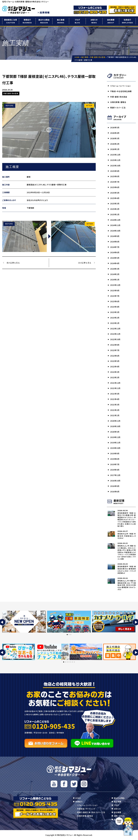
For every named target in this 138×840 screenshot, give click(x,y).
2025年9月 (114, 171)
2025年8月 (114, 176)
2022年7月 (114, 350)
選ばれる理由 (44, 21)
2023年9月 (114, 290)
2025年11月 (115, 160)
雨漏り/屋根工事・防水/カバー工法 (91, 812)
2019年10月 (115, 448)
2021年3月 (114, 404)
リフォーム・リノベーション (120, 86)
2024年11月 (115, 225)
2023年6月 (114, 301)
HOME (78, 798)
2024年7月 (114, 247)
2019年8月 (114, 459)
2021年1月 (114, 415)
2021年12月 (115, 383)
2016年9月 (114, 486)
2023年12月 (115, 285)
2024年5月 (114, 258)
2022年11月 (115, 334)
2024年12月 (115, 220)
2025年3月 (114, 203)
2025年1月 (114, 214)
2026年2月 (114, 144)
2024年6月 (114, 252)
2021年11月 (115, 388)
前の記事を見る (13, 262)
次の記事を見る (84, 262)
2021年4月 (114, 399)
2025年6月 (114, 187)
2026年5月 (114, 127)
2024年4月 (114, 263)
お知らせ (94, 21)
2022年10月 (115, 339)
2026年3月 (114, 138)
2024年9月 (114, 236)
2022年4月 (114, 366)
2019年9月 (114, 453)
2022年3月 (114, 372)
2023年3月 (114, 312)
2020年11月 (115, 420)
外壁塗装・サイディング (86, 808)
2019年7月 (114, 464)
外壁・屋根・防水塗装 (118, 96)
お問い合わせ (119, 816)
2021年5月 (114, 393)
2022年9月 (114, 344)
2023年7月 (114, 296)
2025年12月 (115, 154)
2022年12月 (115, 328)
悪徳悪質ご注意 (10, 21)
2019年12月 (115, 437)
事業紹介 (27, 21)
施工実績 (60, 21)
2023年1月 (114, 323)
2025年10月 (115, 165)
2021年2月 (114, 410)
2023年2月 (114, 317)
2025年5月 (114, 192)
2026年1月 (114, 149)
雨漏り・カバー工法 (118, 107)
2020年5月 (114, 431)
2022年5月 (114, 361)
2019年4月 (114, 469)
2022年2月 (114, 377)
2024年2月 (114, 274)
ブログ (77, 21)
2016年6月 (114, 491)
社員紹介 (127, 21)
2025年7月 (114, 181)
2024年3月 (114, 268)
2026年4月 (114, 133)
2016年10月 (115, 480)
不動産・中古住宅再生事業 (121, 91)
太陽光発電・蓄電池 (118, 102)
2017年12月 (115, 475)
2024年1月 (114, 279)
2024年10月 (115, 230)
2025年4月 (114, 198)
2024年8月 (114, 241)
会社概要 (110, 21)
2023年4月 (114, 306)
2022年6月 (114, 355)
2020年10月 (115, 426)
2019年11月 (115, 442)
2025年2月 (114, 209)
